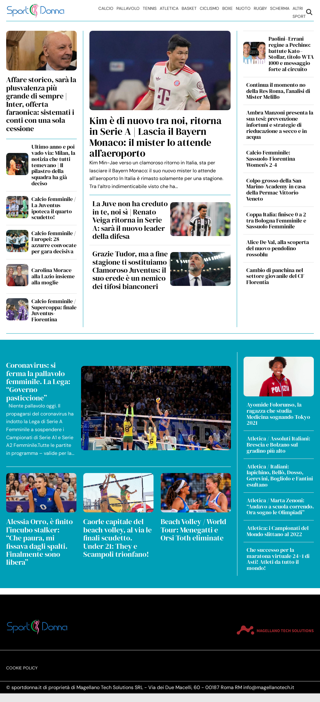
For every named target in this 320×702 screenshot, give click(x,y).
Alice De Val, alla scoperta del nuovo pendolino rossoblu (277, 248)
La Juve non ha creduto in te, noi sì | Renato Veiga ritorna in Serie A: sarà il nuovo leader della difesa (130, 220)
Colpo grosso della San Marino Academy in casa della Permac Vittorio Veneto (276, 190)
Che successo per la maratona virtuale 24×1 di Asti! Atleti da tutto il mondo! (278, 559)
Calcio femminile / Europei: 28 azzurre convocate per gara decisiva (53, 242)
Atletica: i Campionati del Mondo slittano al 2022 (278, 531)
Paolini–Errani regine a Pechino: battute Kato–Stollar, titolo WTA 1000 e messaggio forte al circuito (291, 54)
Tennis (150, 8)
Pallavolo (128, 8)
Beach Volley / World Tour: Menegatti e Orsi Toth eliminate (193, 529)
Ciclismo (209, 8)
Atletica (169, 8)
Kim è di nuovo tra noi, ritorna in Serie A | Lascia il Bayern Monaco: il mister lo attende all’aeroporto (155, 137)
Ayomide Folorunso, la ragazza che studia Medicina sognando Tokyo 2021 (278, 414)
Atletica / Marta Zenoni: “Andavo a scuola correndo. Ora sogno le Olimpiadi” (280, 506)
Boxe (227, 8)
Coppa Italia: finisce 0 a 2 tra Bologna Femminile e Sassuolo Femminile (276, 221)
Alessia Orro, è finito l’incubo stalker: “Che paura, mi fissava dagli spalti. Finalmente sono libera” (39, 541)
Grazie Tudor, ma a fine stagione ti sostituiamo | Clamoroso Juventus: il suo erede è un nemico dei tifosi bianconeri (131, 270)
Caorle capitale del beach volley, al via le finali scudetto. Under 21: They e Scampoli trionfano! (117, 537)
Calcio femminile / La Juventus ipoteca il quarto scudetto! (53, 208)
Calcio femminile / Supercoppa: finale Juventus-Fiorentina (53, 310)
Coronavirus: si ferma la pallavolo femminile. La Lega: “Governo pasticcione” (38, 381)
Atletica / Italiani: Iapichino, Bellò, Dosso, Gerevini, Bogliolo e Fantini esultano (280, 475)
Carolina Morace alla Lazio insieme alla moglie (53, 276)
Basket (189, 8)
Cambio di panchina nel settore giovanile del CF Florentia (275, 276)
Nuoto (243, 8)
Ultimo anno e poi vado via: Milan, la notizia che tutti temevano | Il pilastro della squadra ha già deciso (53, 165)
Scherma (279, 8)
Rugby (260, 8)
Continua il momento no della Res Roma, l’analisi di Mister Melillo (278, 91)
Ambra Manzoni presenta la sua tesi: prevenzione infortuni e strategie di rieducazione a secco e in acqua (279, 125)
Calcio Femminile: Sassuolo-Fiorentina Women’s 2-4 (270, 159)
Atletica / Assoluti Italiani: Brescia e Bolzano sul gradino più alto (278, 445)
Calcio (105, 8)
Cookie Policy (22, 661)
